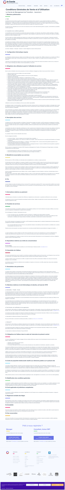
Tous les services (15, 462)
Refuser (44, 484)
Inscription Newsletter (40, 458)
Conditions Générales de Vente (53, 456)
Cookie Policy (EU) (51, 457)
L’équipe (26, 457)
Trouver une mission (16, 457)
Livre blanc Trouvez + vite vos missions (41, 457)
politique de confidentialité (38, 318)
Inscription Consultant (40, 461)
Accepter (57, 484)
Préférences (32, 484)
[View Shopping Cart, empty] (61, 5)
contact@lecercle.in (44, 246)
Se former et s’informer (16, 460)
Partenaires (26, 459)
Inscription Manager (40, 460)
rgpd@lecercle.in (56, 310)
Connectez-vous (15, 441)
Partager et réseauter (16, 459)
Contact (38, 463)
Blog (25, 462)
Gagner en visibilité (16, 456)
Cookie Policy (3, 488)
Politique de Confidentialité (9, 488)
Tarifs (25, 460)
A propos (26, 456)
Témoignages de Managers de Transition (29, 466)
